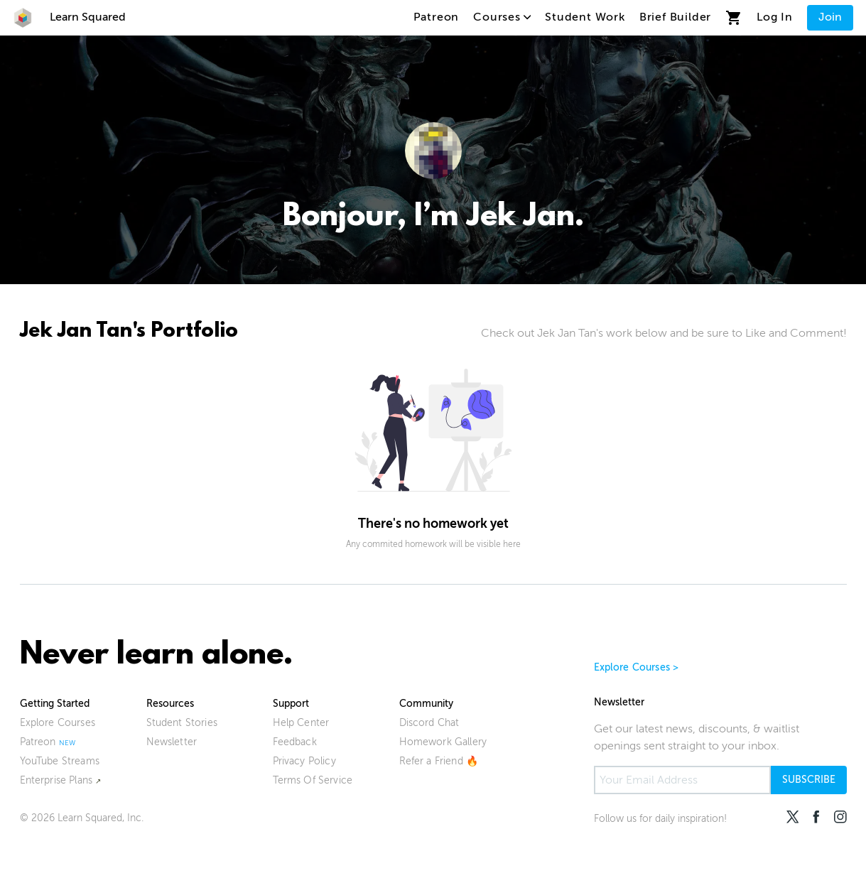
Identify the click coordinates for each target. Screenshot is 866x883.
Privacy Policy (304, 761)
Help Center (301, 722)
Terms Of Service (313, 780)
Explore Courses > (636, 667)
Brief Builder (675, 17)
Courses (502, 17)
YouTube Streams (59, 761)
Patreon (436, 17)
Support (291, 703)
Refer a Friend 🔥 (439, 761)
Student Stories (181, 722)
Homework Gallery (443, 742)
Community (426, 703)
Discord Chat (429, 722)
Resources (170, 703)
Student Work (585, 17)
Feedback (295, 742)
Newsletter (171, 742)
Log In (775, 17)
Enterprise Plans (56, 780)
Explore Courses (57, 722)
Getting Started (55, 703)
